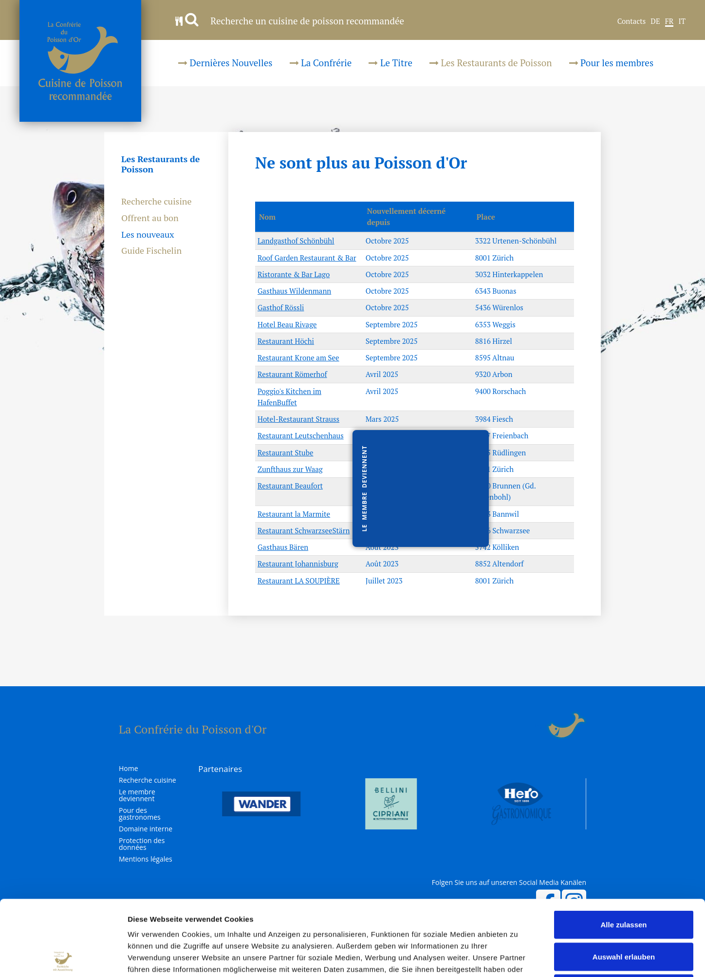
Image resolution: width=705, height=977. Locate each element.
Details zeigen (517, 958)
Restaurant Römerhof (292, 374)
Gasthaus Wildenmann (294, 291)
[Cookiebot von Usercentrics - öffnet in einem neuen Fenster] (63, 958)
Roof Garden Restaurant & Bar (307, 258)
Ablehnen (623, 913)
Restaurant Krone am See (298, 357)
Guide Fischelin (151, 251)
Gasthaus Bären (283, 547)
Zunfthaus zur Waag (290, 469)
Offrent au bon (150, 218)
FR (669, 21)
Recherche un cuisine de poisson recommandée (289, 21)
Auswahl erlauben (624, 881)
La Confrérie (321, 62)
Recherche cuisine (156, 202)
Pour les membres (611, 62)
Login (541, 725)
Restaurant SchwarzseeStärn (304, 530)
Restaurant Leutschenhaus (301, 435)
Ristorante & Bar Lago (294, 274)
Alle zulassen (623, 849)
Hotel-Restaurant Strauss (298, 419)
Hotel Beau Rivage (287, 324)
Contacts (631, 21)
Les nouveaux (147, 235)
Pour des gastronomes (140, 814)
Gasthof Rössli (281, 307)
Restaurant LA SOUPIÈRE (299, 580)
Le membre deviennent (137, 795)
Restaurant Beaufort (290, 485)
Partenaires (220, 768)
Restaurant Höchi (286, 341)
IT (682, 21)
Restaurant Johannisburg (298, 563)
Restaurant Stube (285, 452)
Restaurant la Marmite (294, 514)
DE (655, 21)
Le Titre (390, 62)
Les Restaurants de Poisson (490, 62)
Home (128, 768)
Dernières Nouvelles (225, 62)
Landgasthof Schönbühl (296, 240)
